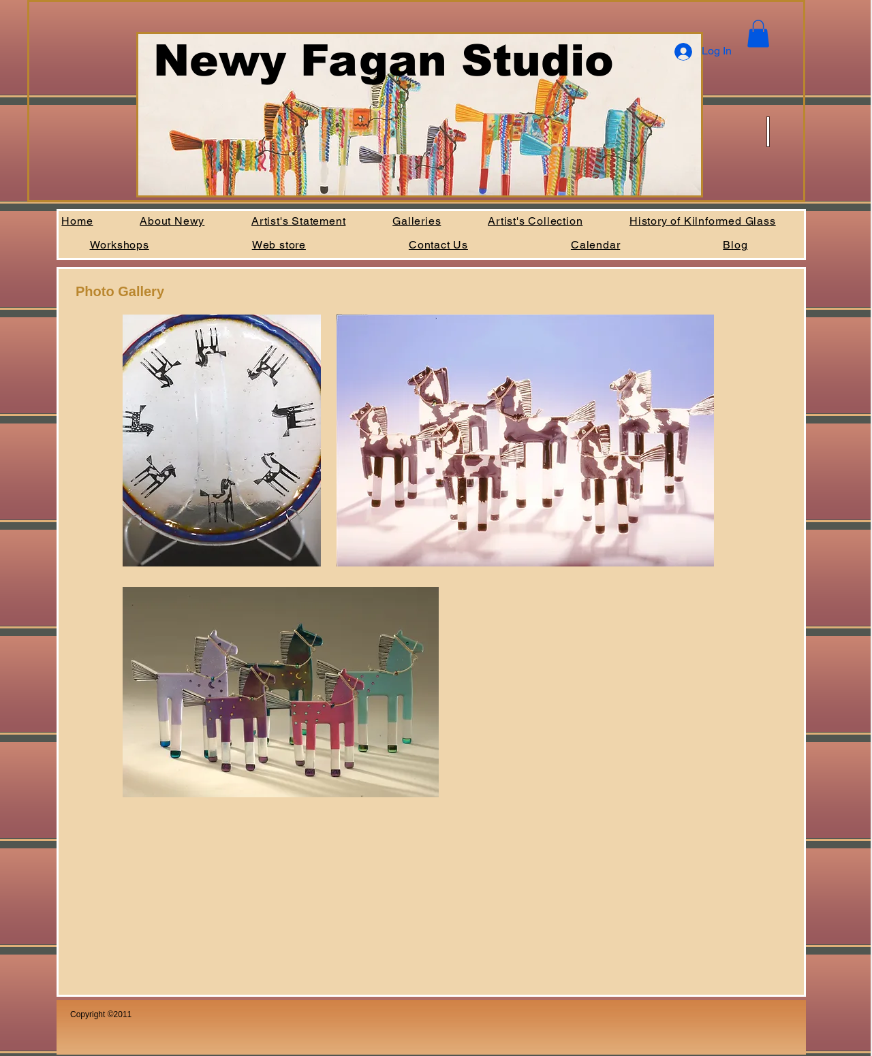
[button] (758, 34)
